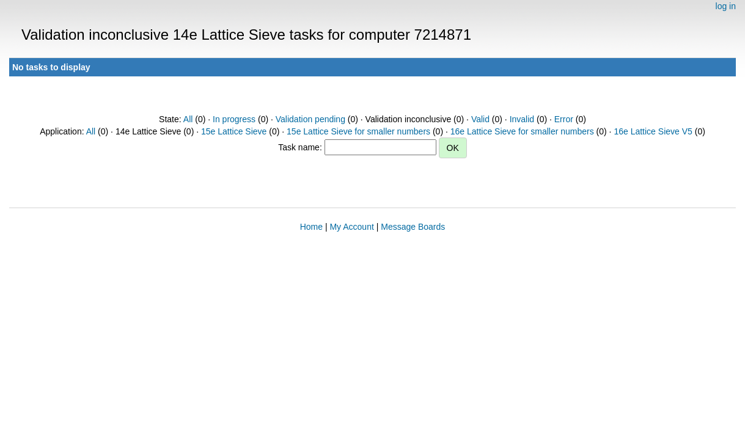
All (188, 119)
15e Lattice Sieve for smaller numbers (358, 131)
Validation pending (310, 119)
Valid (480, 119)
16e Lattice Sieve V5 (653, 131)
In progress (234, 119)
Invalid (522, 119)
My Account (351, 227)
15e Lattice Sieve (233, 131)
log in (726, 6)
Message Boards (413, 227)
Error (563, 119)
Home (311, 227)
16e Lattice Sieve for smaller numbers (522, 131)
